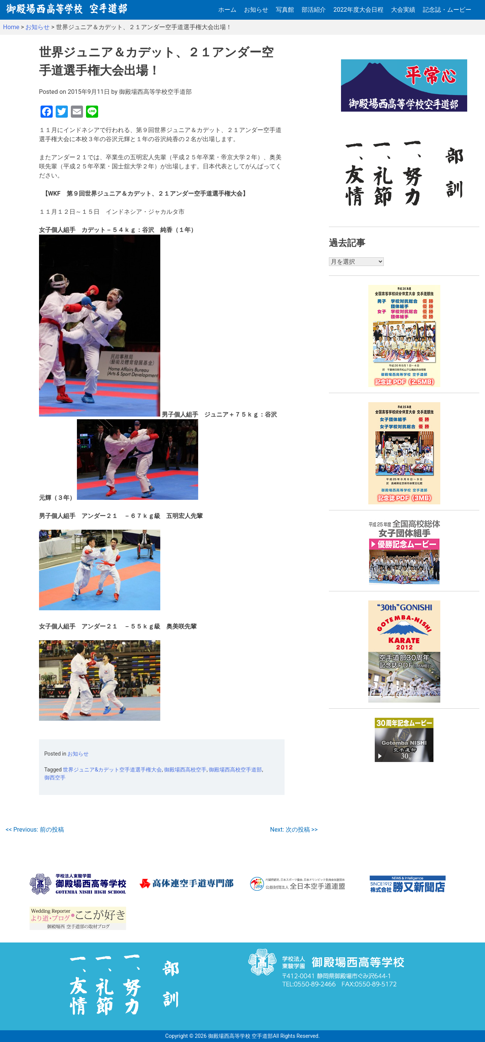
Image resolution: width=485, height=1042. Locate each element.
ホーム (227, 9)
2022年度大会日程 (358, 9)
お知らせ (256, 9)
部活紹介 (314, 9)
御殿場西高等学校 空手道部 (240, 1036)
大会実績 (403, 9)
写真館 (285, 9)
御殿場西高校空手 (185, 770)
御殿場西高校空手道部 (235, 770)
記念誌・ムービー (447, 9)
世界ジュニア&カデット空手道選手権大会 (112, 770)
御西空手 (55, 778)
